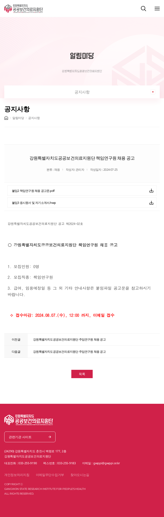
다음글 (16, 352)
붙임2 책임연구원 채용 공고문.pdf (33, 191)
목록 (82, 374)
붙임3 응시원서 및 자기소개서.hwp (34, 203)
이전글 (16, 339)
